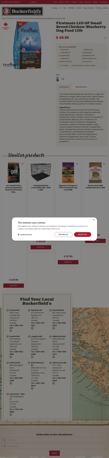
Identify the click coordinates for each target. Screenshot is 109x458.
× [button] (93, 220)
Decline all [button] (63, 234)
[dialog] (54, 229)
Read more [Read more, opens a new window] (56, 229)
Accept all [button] (82, 234)
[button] (25, 234)
